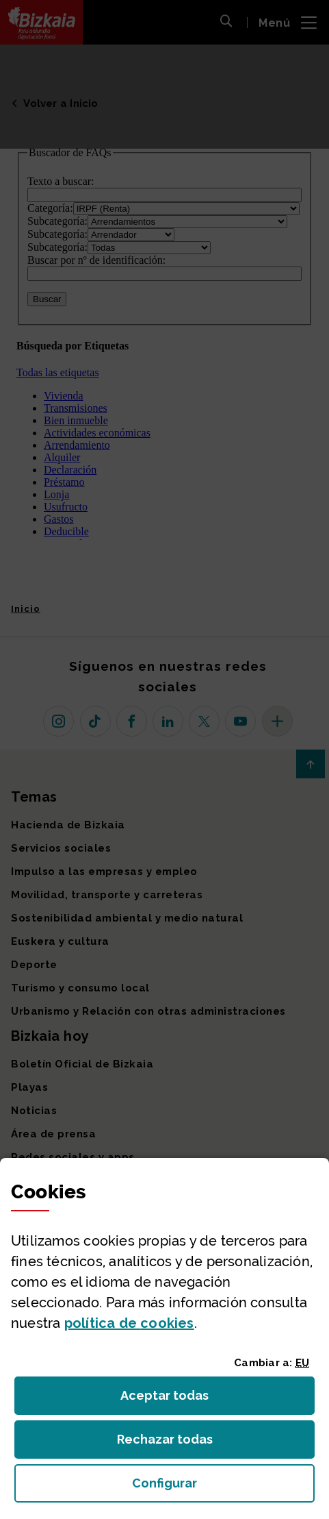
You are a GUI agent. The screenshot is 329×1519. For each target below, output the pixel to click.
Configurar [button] (223, 1487)
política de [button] (129, 1323)
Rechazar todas (175, 1443)
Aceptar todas (176, 1399)
